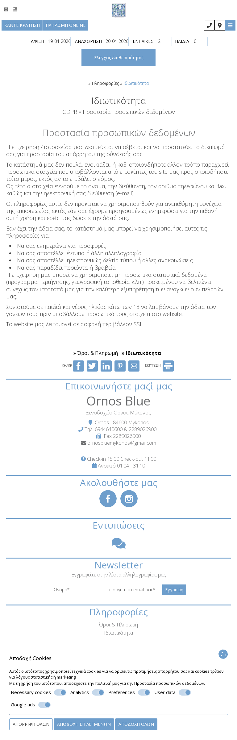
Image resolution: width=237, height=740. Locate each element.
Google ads (31, 705)
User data (172, 692)
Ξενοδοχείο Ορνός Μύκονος (118, 412)
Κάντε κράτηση (22, 25)
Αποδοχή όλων (136, 724)
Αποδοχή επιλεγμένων (84, 724)
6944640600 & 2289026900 (125, 429)
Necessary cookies (38, 692)
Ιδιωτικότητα (118, 633)
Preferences (129, 692)
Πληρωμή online (65, 25)
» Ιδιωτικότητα (141, 353)
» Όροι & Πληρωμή (95, 353)
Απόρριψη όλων (31, 724)
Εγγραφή (174, 589)
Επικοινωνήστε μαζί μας (118, 386)
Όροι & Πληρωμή (118, 624)
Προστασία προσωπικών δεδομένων (169, 683)
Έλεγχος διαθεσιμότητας (118, 57)
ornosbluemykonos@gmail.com (121, 442)
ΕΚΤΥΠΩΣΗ (159, 365)
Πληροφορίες (105, 83)
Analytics (87, 692)
